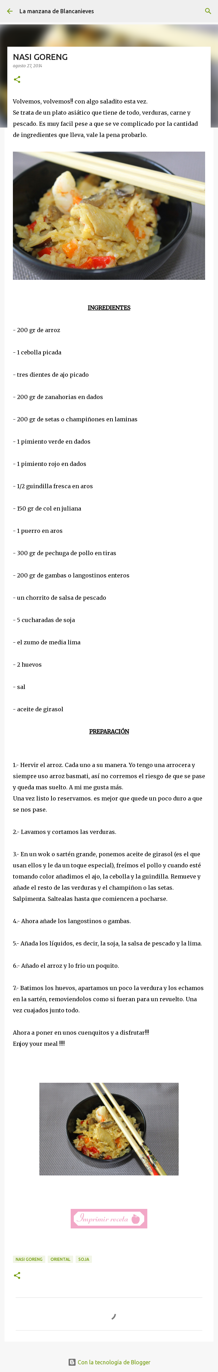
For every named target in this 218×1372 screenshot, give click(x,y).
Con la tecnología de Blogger (109, 1362)
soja (83, 1259)
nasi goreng (29, 1259)
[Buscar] (208, 11)
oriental (60, 1259)
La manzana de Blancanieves (57, 11)
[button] (17, 80)
